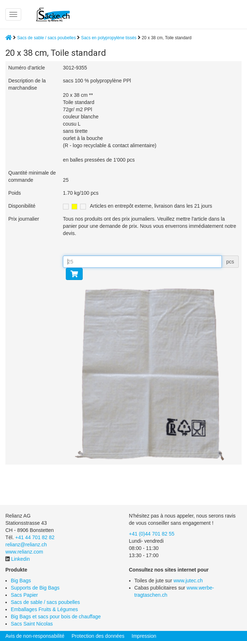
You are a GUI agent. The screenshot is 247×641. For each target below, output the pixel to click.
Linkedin (20, 559)
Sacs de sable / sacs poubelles (46, 37)
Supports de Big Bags (35, 588)
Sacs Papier (24, 595)
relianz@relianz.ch (26, 544)
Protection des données (98, 636)
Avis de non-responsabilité (34, 636)
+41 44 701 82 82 (34, 537)
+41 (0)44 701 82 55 (152, 534)
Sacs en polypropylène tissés (109, 37)
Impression (144, 636)
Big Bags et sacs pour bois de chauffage (56, 616)
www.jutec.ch (188, 580)
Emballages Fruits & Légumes (44, 609)
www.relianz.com (24, 552)
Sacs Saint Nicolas (32, 624)
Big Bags (21, 580)
